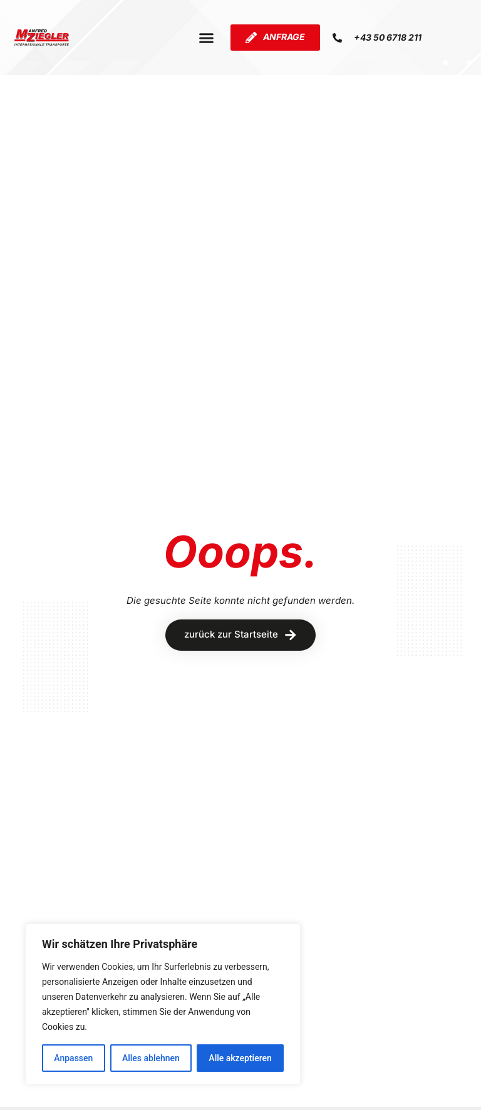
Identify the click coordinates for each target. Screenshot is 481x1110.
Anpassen (73, 1058)
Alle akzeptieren (240, 1058)
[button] (206, 37)
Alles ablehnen (151, 1058)
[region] (163, 1004)
